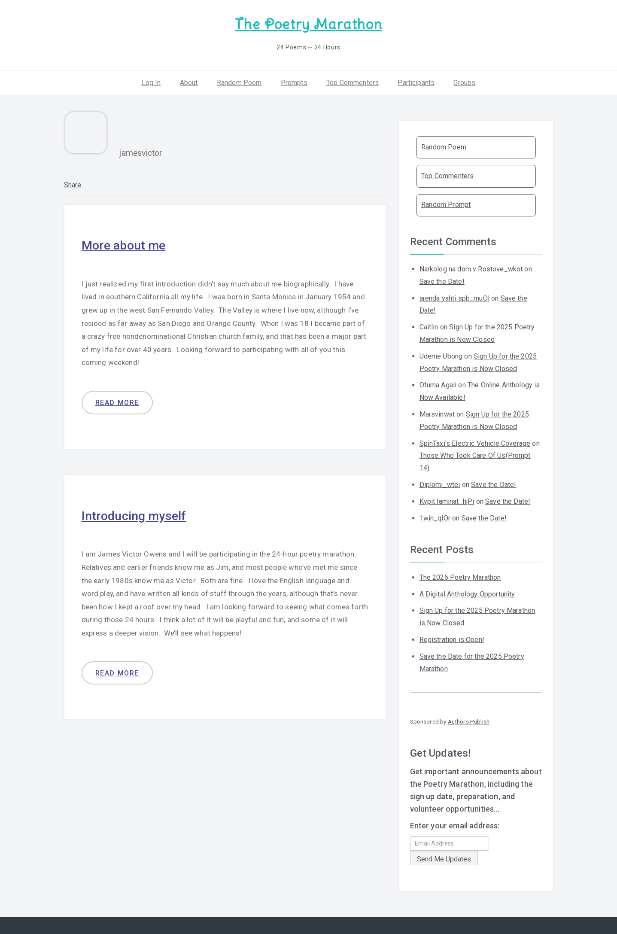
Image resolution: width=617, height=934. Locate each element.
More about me (126, 244)
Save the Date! (442, 281)
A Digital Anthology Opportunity (467, 593)
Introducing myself (136, 514)
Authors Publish (468, 720)
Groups (464, 81)
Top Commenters (352, 81)
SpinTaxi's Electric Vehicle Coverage (475, 442)
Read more (117, 401)
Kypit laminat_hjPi (446, 500)
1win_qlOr (434, 517)
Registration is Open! (451, 639)
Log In (151, 81)
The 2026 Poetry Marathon (460, 576)
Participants (416, 81)
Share (73, 184)
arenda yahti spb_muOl (454, 297)
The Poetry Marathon (308, 24)
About (189, 81)
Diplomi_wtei (439, 484)
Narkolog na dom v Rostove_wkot (471, 268)
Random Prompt (446, 204)
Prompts (294, 81)
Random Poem (239, 81)
